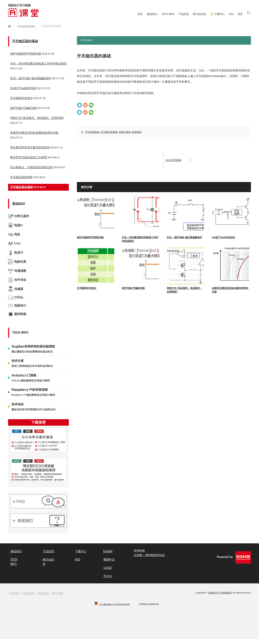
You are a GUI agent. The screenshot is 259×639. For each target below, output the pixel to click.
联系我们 (14, 590)
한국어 (105, 573)
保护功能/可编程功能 (133, 288)
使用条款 (43, 590)
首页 (69, 14)
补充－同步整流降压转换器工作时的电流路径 (140, 239)
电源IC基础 (125, 132)
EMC (14, 243)
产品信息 (138, 14)
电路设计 (17, 305)
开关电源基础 (92, 132)
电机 (14, 234)
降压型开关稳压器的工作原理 (28, 157)
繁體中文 (107, 558)
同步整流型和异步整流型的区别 (30, 147)
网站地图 (57, 590)
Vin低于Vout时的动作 (223, 237)
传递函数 (17, 270)
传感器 (15, 289)
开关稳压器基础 (109, 132)
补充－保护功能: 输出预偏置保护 (184, 237)
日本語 (105, 565)
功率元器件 (18, 216)
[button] (246, 14)
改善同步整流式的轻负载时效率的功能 (230, 290)
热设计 (15, 252)
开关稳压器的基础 (25, 41)
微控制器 (17, 314)
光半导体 (17, 279)
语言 (230, 14)
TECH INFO (114, 14)
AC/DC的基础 (178, 160)
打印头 (15, 298)
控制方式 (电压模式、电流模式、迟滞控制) (184, 290)
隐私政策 (29, 590)
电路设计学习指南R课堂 (220, 590)
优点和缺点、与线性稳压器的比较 (31, 167)
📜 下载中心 (191, 14)
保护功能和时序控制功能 (90, 237)
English (105, 550)
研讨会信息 (163, 14)
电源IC (16, 225)
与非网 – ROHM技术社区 (149, 555)
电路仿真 (17, 261)
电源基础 (136, 132)
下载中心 (78, 550)
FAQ (214, 14)
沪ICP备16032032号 (149, 601)
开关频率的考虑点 (86, 288)
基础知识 (89, 14)
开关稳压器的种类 (21, 177)
